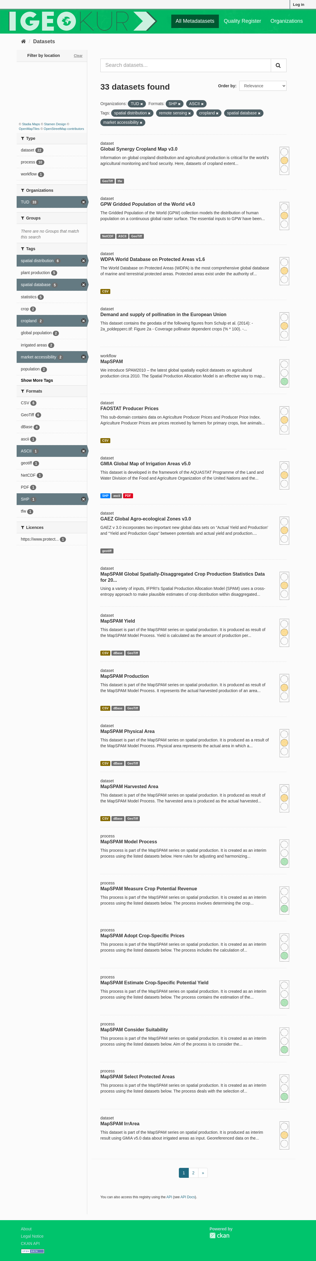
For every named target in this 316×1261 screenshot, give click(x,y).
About (26, 1229)
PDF (128, 495)
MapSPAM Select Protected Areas (137, 1076)
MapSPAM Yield (117, 621)
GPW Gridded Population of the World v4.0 (147, 204)
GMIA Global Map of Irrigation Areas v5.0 (145, 463)
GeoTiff (107, 181)
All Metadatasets (195, 21)
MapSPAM (111, 361)
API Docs (188, 1197)
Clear (78, 56)
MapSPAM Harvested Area (129, 786)
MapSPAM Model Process (128, 841)
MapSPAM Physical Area (127, 731)
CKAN (219, 1235)
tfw (120, 181)
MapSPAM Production (124, 676)
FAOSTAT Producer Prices (129, 408)
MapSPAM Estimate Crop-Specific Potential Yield (154, 982)
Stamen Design (55, 124)
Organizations (286, 21)
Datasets (44, 41)
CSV (105, 291)
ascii (116, 495)
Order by (226, 85)
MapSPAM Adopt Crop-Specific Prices (142, 935)
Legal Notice (32, 1236)
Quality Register (242, 21)
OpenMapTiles (29, 128)
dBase (118, 653)
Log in (298, 4)
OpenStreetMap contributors (64, 128)
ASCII (122, 236)
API (169, 1197)
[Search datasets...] (185, 65)
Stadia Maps (31, 124)
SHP (105, 495)
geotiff (106, 551)
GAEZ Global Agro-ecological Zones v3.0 (145, 518)
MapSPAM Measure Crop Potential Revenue (148, 888)
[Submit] (279, 65)
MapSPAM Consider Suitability (134, 1029)
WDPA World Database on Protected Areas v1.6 (152, 259)
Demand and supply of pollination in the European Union (163, 314)
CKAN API (30, 1243)
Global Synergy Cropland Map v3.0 (138, 149)
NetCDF (108, 236)
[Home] (23, 41)
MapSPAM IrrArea (119, 1123)
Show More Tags (37, 380)
